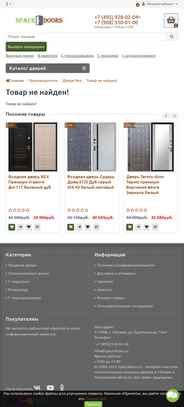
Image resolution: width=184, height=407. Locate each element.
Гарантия (103, 281)
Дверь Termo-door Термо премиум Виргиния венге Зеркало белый (144, 184)
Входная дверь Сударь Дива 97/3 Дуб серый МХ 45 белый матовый (90, 181)
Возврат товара (109, 297)
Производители (43, 80)
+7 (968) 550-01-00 (117, 22)
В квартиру (46, 56)
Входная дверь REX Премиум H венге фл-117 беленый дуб (29, 181)
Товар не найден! (99, 80)
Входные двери (19, 56)
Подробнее (96, 398)
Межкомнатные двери (26, 273)
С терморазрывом (76, 56)
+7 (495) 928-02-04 (117, 17)
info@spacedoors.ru (111, 350)
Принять (93, 404)
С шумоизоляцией (136, 56)
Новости (103, 289)
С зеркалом (106, 56)
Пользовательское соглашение (123, 306)
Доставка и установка (115, 273)
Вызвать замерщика (26, 46)
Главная (15, 80)
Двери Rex (70, 80)
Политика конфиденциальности (124, 265)
